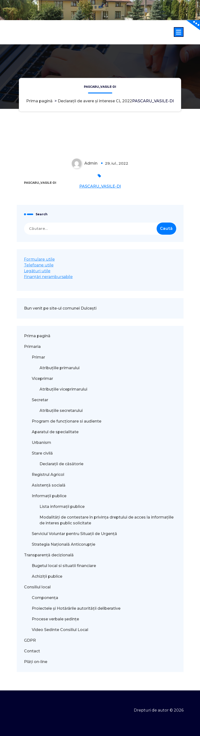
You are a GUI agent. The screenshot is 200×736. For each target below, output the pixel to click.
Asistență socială (48, 485)
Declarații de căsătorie (61, 464)
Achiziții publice (47, 576)
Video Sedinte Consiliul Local (60, 629)
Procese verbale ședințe (55, 619)
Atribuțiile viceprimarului (63, 389)
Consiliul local (37, 587)
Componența (45, 597)
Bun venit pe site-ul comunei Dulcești (60, 308)
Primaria (32, 346)
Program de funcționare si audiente (66, 421)
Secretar (40, 400)
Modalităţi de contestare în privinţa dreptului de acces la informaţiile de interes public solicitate (107, 520)
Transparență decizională (49, 555)
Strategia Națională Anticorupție (63, 544)
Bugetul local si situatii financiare (64, 565)
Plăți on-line (35, 661)
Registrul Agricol (48, 474)
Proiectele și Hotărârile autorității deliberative (76, 608)
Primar (38, 357)
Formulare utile (39, 259)
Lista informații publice (62, 506)
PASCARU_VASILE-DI (100, 186)
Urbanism (41, 442)
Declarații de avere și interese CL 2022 (95, 101)
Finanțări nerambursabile (48, 276)
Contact (32, 651)
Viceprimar (42, 378)
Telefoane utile (39, 265)
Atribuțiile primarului (60, 368)
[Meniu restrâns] (179, 32)
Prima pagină (39, 101)
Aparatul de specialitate (55, 432)
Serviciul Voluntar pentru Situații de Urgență (74, 533)
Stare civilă (42, 453)
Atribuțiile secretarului (61, 410)
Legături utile (37, 271)
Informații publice (49, 496)
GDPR (30, 640)
